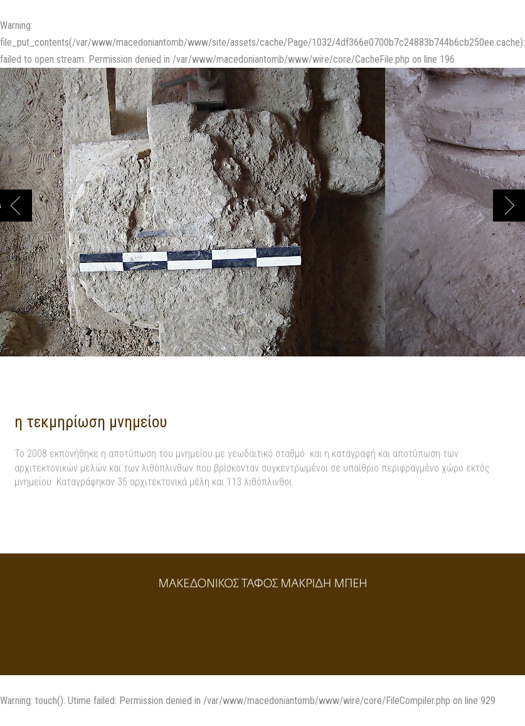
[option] (192, 218)
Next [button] (509, 206)
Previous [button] (0, 205)
